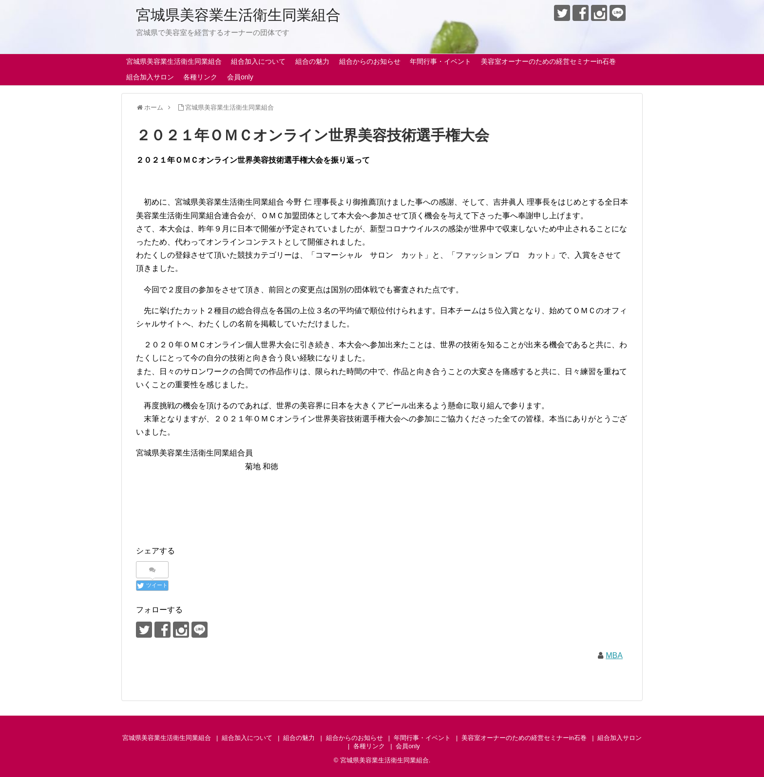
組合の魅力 (312, 61)
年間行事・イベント (440, 61)
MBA (614, 655)
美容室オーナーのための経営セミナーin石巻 (548, 61)
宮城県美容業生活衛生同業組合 (238, 15)
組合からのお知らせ (370, 61)
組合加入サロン (150, 77)
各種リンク (200, 77)
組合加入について (258, 61)
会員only (240, 77)
